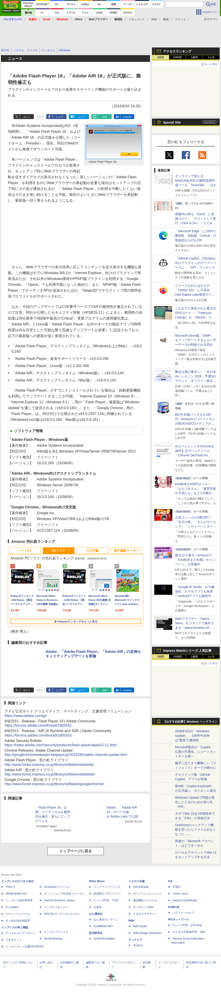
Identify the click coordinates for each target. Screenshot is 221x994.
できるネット (14, 939)
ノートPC (25, 550)
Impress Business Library (59, 900)
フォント (180, 19)
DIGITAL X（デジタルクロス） (62, 913)
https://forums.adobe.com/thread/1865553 (38, 735)
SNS (154, 19)
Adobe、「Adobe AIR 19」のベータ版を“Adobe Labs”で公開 (122, 812)
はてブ (82, 116)
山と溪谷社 (96, 913)
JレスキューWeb (143, 907)
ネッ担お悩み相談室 (18, 920)
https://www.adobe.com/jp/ (26, 716)
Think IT (10, 886)
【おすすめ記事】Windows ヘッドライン (190, 721)
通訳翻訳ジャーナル (145, 900)
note (104, 116)
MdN (131, 920)
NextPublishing (53, 938)
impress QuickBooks (185, 900)
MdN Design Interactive (147, 933)
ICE (170, 881)
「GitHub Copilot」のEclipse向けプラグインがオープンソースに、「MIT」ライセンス (195, 263)
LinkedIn (127, 116)
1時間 (160, 57)
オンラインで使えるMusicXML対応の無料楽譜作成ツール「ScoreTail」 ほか (195, 180)
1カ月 (211, 57)
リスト (40, 116)
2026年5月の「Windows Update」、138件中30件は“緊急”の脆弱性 (192, 735)
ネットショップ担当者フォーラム (64, 893)
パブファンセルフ (183, 912)
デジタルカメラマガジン (20, 933)
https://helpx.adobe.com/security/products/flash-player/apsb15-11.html (61, 745)
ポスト (26, 116)
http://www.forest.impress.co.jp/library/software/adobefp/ (49, 764)
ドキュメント (137, 19)
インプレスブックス (56, 931)
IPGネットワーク (178, 919)
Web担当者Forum (16, 893)
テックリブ (135, 939)
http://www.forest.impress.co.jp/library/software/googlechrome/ (54, 784)
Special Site (172, 122)
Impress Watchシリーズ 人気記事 (187, 650)
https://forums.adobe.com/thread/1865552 (38, 725)
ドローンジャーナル (18, 913)
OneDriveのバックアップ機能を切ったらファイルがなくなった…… (195, 829)
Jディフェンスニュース (147, 893)
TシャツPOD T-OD (106, 900)
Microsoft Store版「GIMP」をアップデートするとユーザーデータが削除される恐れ (195, 340)
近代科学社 (96, 933)
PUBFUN (173, 907)
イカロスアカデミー (145, 913)
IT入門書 (92, 550)
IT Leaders (12, 907)
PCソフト (58, 550)
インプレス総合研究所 (19, 900)
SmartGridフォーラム (57, 886)
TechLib (137, 945)
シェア (59, 116)
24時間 (177, 57)
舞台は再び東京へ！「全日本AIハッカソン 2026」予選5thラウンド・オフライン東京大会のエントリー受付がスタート (195, 381)
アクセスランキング (177, 51)
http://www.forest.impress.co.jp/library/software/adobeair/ (50, 774)
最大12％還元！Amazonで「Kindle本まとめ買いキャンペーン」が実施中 (195, 559)
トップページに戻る (75, 851)
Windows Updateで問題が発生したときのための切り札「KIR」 (195, 802)
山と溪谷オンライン (106, 919)
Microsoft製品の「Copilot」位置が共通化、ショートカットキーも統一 (195, 751)
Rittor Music (97, 881)
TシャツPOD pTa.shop (187, 925)
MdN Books (140, 926)
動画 (166, 19)
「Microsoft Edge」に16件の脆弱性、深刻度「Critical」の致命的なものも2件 (195, 235)
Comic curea (180, 893)
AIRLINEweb (141, 886)
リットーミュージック (107, 886)
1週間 (194, 57)
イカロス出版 (137, 881)
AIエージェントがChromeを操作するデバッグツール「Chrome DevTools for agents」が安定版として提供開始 (195, 455)
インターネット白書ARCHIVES (25, 946)
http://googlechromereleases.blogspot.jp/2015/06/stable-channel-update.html (66, 755)
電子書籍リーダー (126, 550)
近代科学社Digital (104, 938)
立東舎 (98, 907)
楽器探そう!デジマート (107, 893)
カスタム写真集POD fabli (189, 931)
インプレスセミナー (56, 907)
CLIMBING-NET (103, 926)
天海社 (177, 886)
